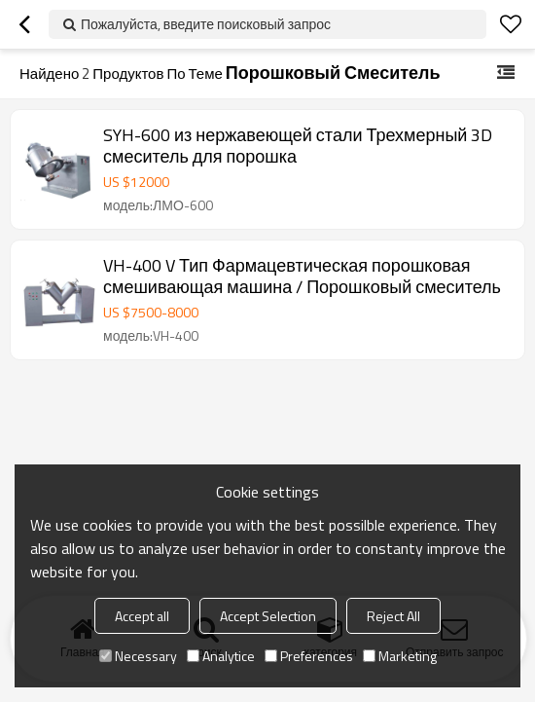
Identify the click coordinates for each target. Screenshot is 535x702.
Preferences (309, 656)
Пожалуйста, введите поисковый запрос (206, 24)
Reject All (393, 616)
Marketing (400, 656)
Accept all (142, 616)
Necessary (138, 656)
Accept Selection (268, 616)
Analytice (221, 656)
